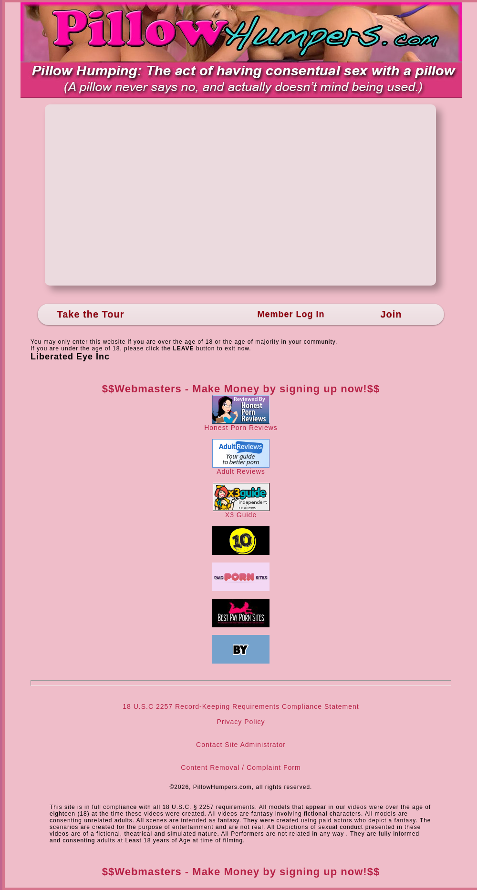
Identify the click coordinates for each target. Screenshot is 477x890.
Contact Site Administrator (241, 744)
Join (391, 314)
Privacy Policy (241, 722)
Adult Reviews (241, 468)
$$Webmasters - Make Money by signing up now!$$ (241, 389)
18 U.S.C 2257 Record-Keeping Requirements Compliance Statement (241, 706)
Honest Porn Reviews (241, 424)
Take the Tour (90, 314)
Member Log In (290, 314)
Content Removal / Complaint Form (241, 767)
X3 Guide (241, 512)
